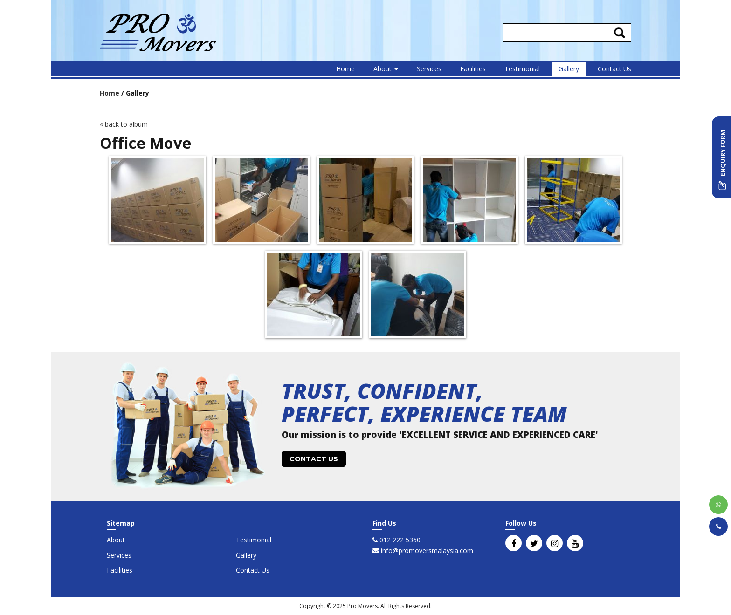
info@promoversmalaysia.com (426, 550)
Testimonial (522, 68)
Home (345, 68)
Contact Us (614, 68)
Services (429, 68)
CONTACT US (314, 459)
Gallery (569, 68)
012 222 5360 (399, 539)
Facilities (473, 68)
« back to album (124, 124)
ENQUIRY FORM (722, 160)
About (385, 68)
